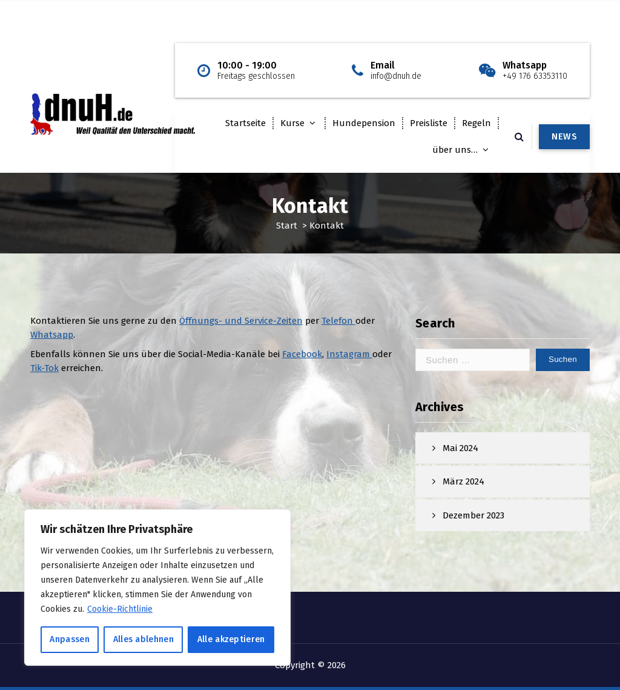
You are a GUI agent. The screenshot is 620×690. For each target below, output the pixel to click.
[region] (157, 587)
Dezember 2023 (473, 523)
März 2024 (463, 490)
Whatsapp (51, 340)
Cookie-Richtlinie (120, 609)
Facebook (302, 360)
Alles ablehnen (143, 639)
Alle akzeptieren (231, 639)
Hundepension (363, 123)
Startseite (245, 123)
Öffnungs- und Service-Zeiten (241, 326)
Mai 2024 (460, 456)
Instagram (349, 360)
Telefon (338, 326)
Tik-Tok (44, 373)
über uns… (455, 149)
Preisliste (428, 123)
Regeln (476, 123)
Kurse (292, 123)
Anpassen (69, 639)
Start (286, 225)
